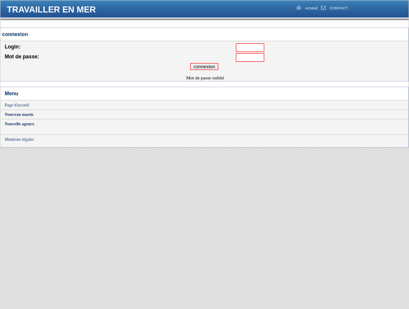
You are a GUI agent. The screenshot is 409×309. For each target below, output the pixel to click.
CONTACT (339, 8)
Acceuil (311, 8)
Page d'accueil (17, 105)
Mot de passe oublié (205, 77)
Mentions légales (19, 139)
